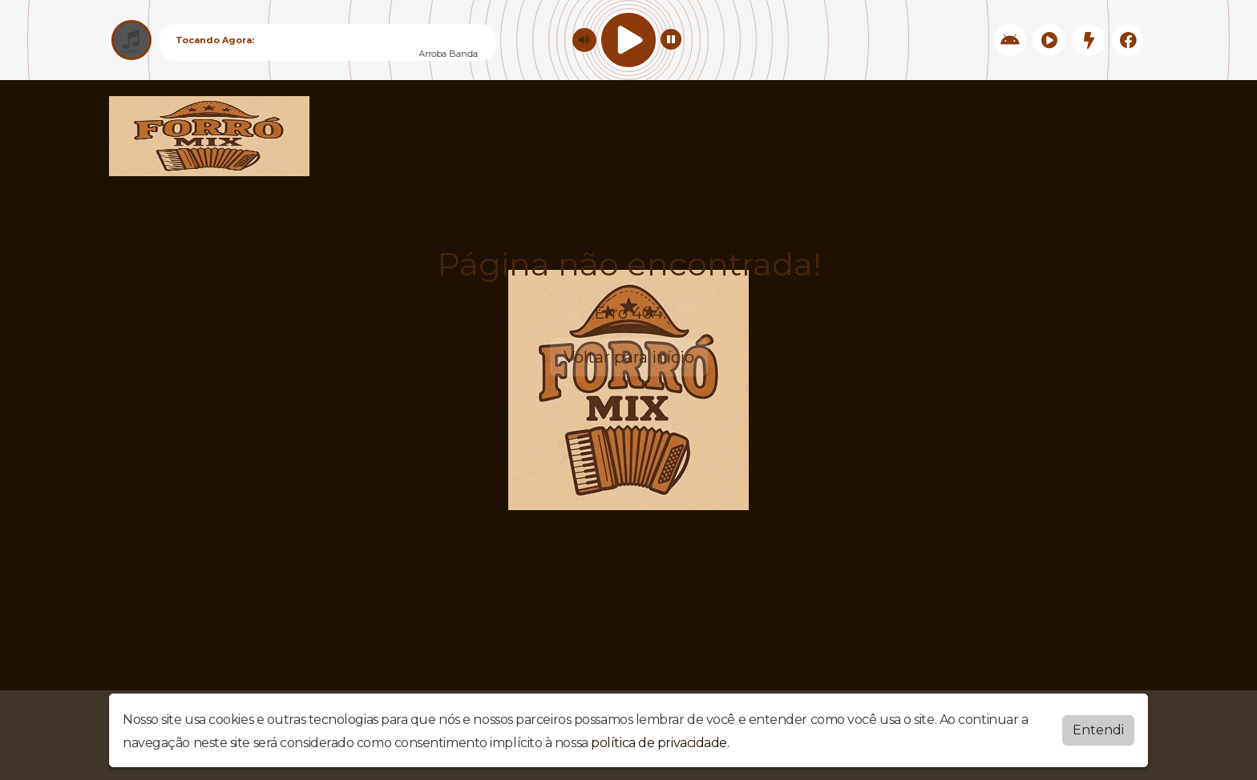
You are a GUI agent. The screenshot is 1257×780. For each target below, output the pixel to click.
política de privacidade (659, 742)
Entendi (1098, 730)
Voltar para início (629, 357)
